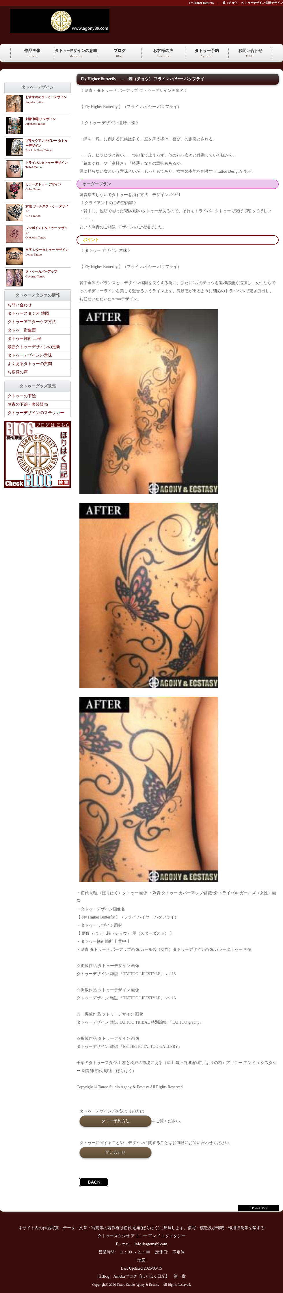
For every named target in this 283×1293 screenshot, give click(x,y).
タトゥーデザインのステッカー (36, 413)
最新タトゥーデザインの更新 (34, 347)
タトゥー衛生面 (22, 330)
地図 (141, 1260)
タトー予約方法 (115, 1121)
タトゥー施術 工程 (24, 338)
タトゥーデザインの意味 (30, 355)
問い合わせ (115, 1152)
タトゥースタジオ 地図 (28, 313)
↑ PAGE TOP (258, 1207)
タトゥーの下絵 (22, 396)
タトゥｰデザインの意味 (76, 53)
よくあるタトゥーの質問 (30, 364)
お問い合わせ (250, 53)
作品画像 (32, 53)
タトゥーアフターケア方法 (32, 322)
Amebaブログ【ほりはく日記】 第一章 (151, 1276)
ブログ (119, 53)
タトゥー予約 (206, 53)
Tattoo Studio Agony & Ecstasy (138, 1285)
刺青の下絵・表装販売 (28, 404)
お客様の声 (163, 53)
